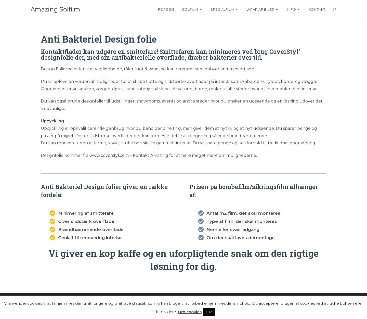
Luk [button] (209, 312)
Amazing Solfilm (55, 9)
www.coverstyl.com (109, 155)
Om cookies (190, 311)
